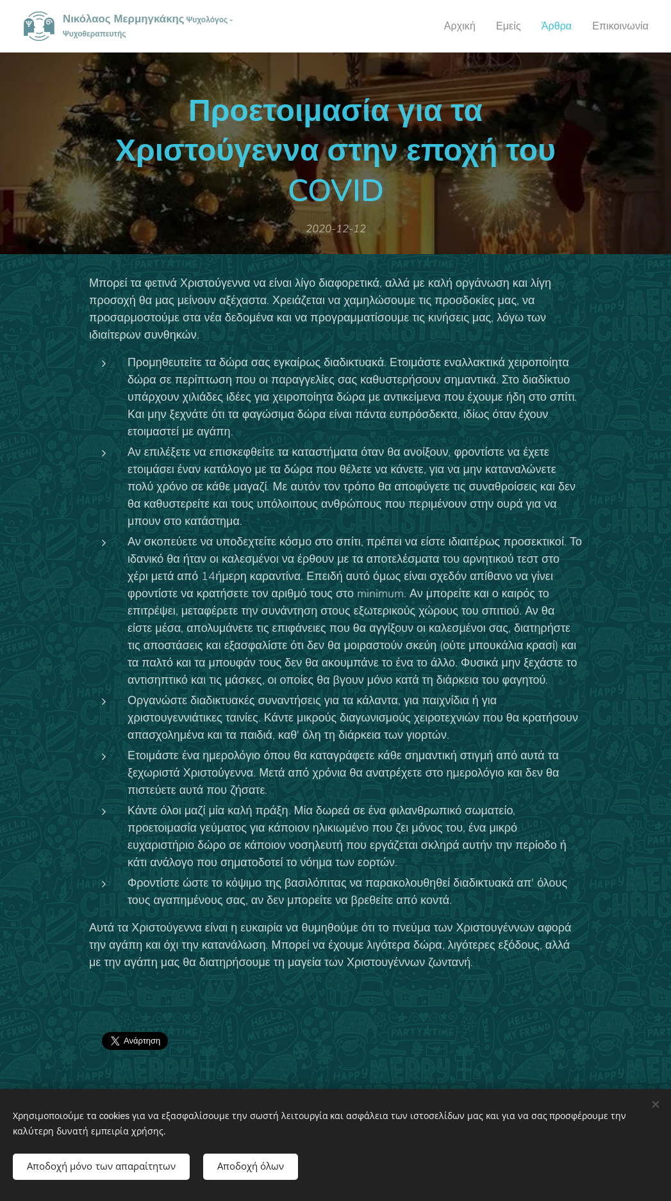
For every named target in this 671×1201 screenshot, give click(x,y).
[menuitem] (452, 26)
